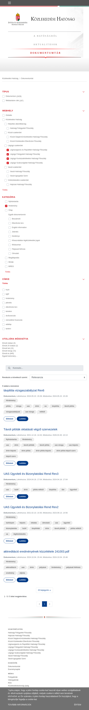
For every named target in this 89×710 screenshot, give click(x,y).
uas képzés (73, 445)
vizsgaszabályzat (13, 412)
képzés (22, 523)
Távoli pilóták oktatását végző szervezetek (30, 429)
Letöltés (22, 419)
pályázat (42, 567)
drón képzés (11, 451)
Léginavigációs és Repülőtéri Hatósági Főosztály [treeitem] (26, 644)
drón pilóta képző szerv (66, 451)
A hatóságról (45, 36)
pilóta (8, 406)
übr (63, 490)
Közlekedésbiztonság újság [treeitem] (18, 686)
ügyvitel (67, 523)
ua (45, 406)
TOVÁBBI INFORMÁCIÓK (19, 705)
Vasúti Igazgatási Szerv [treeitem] (17, 659)
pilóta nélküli (38, 490)
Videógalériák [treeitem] (13, 680)
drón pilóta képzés (43, 451)
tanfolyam (10, 523)
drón (37, 406)
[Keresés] (9, 368)
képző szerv (11, 456)
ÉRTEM (77, 705)
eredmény (10, 573)
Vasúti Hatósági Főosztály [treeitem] (18, 656)
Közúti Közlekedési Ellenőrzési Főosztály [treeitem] (23, 641)
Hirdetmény (11, 400)
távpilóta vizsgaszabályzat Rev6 (24, 390)
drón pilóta (26, 451)
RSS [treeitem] (10, 683)
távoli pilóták (29, 445)
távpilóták (36, 528)
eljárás (22, 573)
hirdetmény (56, 567)
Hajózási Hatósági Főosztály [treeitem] (19, 636)
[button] (44, 90)
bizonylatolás (11, 528)
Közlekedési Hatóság (41, 19)
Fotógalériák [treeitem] (13, 677)
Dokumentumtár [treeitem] (14, 666)
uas (28, 406)
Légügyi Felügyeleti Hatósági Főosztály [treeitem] (23, 647)
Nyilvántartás (11, 439)
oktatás (34, 523)
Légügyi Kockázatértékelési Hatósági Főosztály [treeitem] (26, 650)
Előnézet (9, 419)
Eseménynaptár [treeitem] (14, 669)
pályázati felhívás (73, 567)
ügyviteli (73, 490)
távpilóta (55, 406)
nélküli (42, 412)
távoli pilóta (69, 406)
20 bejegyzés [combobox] (45, 590)
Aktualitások (45, 44)
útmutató (46, 523)
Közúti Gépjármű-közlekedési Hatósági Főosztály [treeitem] (27, 638)
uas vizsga (29, 412)
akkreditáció (11, 567)
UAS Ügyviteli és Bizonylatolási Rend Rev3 (31, 473)
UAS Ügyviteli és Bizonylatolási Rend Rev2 (31, 507)
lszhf (16, 490)
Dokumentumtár (45, 53)
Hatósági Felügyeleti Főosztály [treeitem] (19, 633)
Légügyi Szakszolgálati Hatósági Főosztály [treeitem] (24, 653)
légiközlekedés (19, 534)
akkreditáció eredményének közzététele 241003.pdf (36, 551)
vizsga (18, 406)
